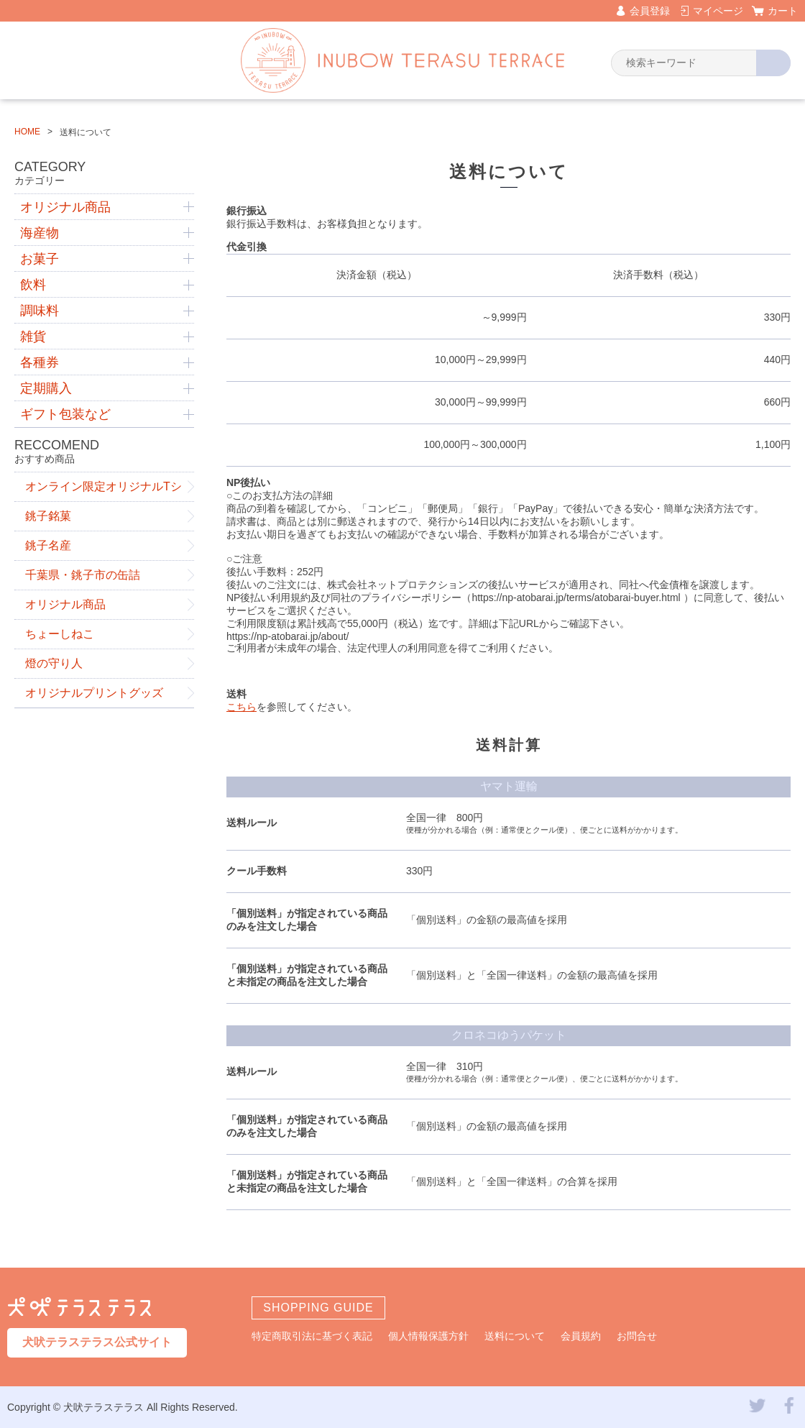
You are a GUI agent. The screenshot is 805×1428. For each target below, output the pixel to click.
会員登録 (650, 11)
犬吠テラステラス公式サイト (97, 1342)
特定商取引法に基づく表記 (312, 1336)
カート (783, 11)
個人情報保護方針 (428, 1336)
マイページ (718, 11)
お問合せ (637, 1336)
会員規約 (581, 1336)
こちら (241, 707)
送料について (514, 1336)
